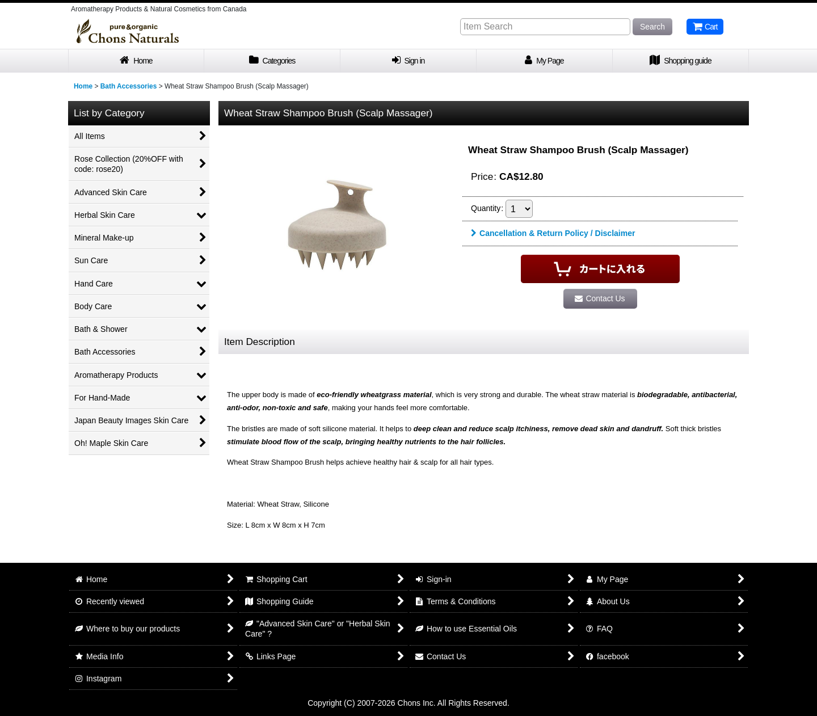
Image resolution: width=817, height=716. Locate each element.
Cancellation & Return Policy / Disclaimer (553, 233)
